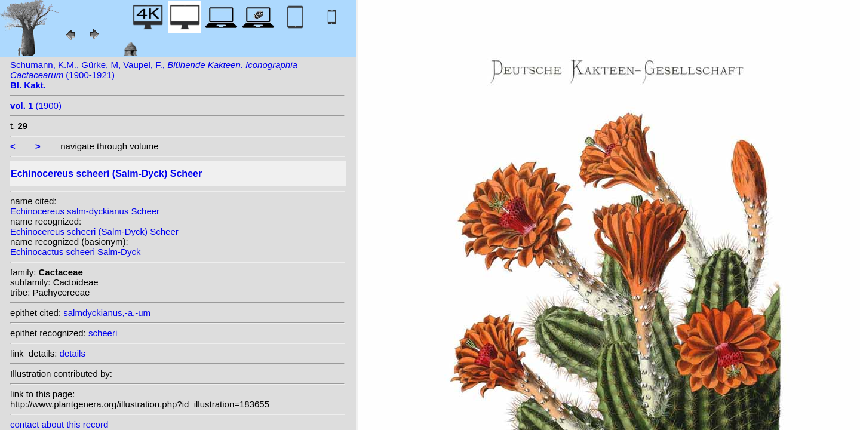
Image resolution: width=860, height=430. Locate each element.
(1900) (36, 105)
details (72, 353)
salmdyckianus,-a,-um (106, 313)
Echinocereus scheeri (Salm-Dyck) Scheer (94, 231)
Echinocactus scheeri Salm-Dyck (75, 252)
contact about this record (59, 424)
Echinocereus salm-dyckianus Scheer (84, 211)
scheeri (102, 333)
